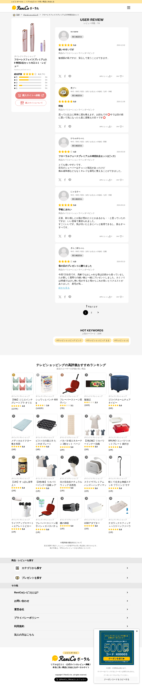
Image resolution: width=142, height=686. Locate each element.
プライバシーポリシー (26, 617)
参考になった (106, 76)
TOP (18, 15)
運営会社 (19, 609)
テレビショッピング (30, 15)
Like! (119, 76)
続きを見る (64, 288)
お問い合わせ (21, 601)
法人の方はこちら (24, 634)
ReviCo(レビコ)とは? (26, 592)
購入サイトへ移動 (31, 95)
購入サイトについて (31, 103)
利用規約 (19, 626)
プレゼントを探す (28, 578)
